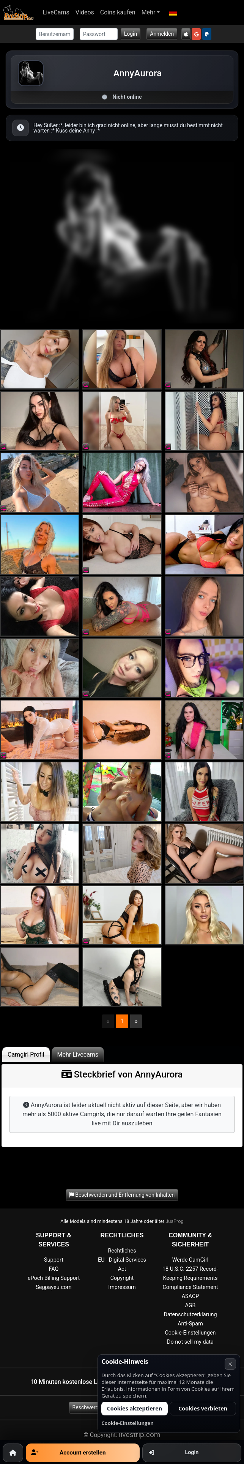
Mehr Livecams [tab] (78, 1054)
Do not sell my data (190, 1342)
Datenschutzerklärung (190, 1314)
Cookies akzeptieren (134, 1408)
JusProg (174, 1221)
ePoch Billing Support (54, 1278)
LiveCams (56, 12)
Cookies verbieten (202, 1408)
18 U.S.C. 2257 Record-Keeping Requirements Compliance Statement (190, 1278)
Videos (85, 12)
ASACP (190, 1296)
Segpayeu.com (54, 1287)
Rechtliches (122, 1251)
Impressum (121, 1287)
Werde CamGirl (190, 1260)
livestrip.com (140, 1434)
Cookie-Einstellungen (190, 1333)
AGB (190, 1305)
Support (53, 1260)
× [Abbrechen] (230, 1364)
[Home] (13, 1452)
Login (130, 34)
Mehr (149, 12)
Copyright (122, 1278)
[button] (173, 12)
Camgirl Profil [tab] (26, 1054)
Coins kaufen (117, 12)
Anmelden (162, 34)
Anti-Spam (190, 1323)
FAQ (54, 1269)
